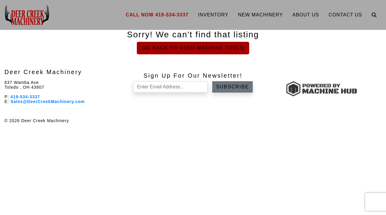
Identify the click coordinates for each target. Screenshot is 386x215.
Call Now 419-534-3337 (157, 14)
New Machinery (260, 14)
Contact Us (345, 14)
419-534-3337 (25, 96)
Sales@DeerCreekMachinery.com (47, 101)
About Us (305, 14)
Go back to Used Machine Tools (193, 47)
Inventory (213, 14)
